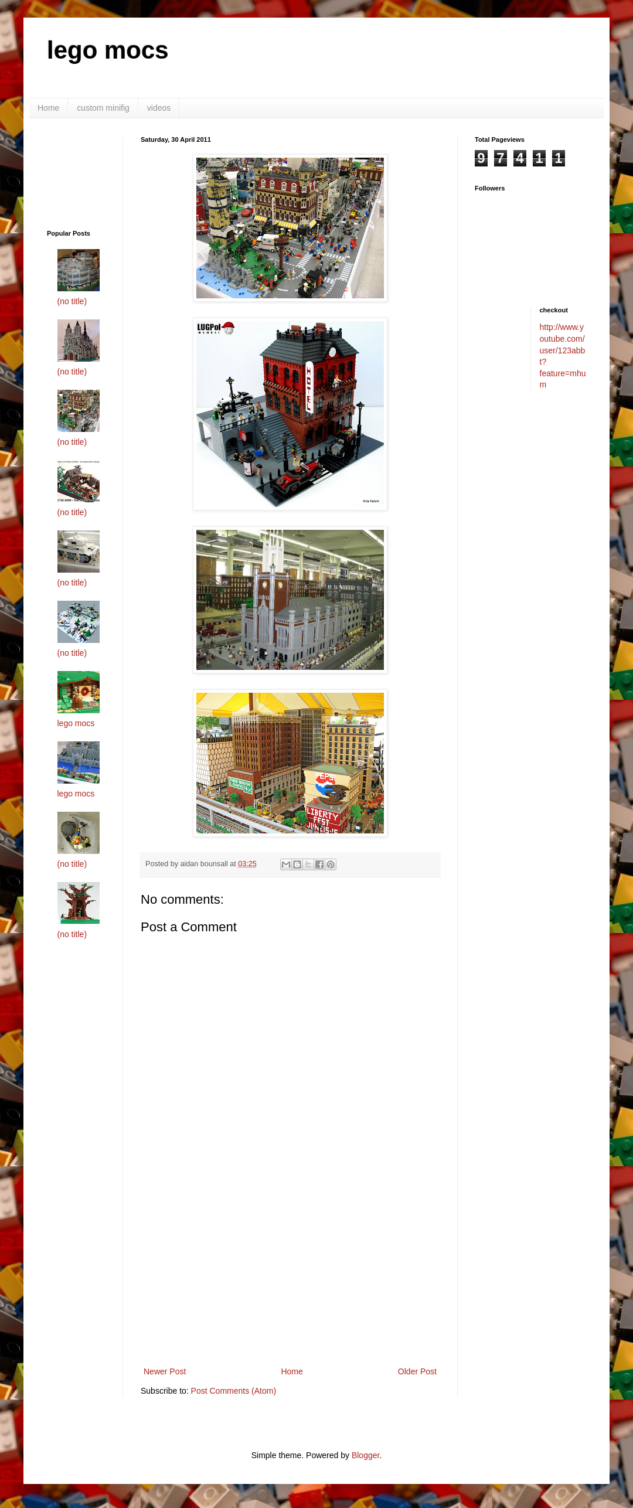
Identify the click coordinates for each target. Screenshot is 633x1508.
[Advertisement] (83, 172)
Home (48, 108)
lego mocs (108, 50)
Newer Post (165, 1371)
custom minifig (103, 108)
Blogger (365, 1455)
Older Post (417, 1371)
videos (159, 108)
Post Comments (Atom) (233, 1390)
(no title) (72, 301)
